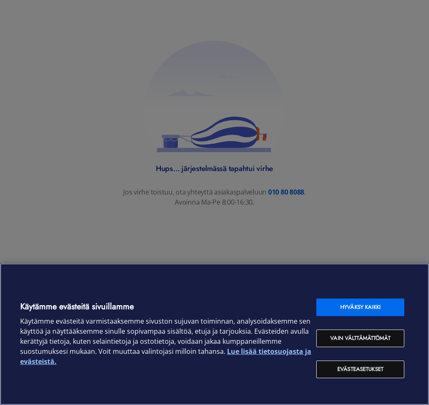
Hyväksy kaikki (360, 307)
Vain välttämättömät (360, 338)
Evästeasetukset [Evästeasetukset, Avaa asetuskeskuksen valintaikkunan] (360, 369)
